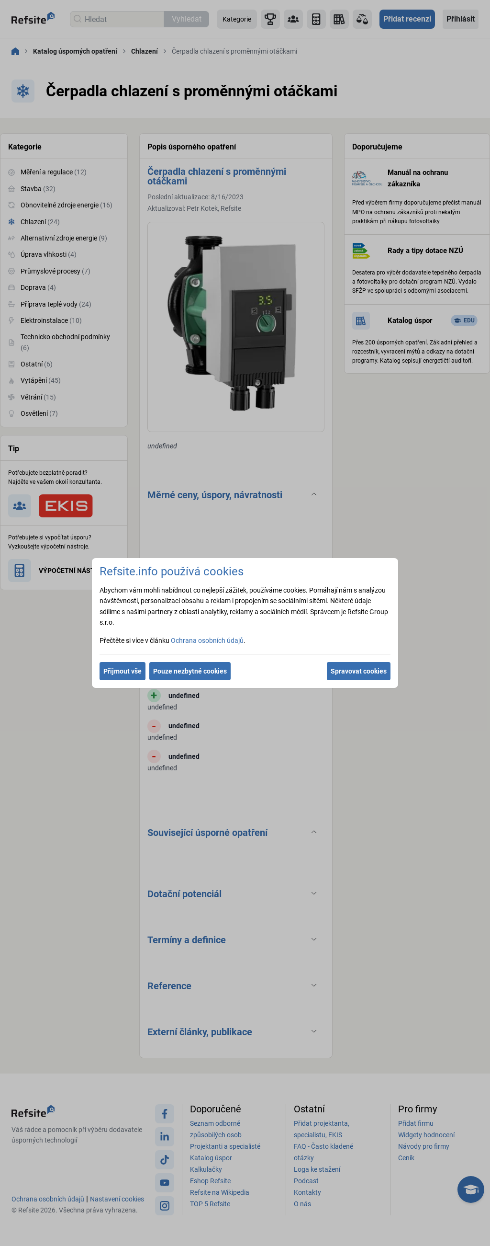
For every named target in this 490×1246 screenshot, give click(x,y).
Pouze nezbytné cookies (190, 671)
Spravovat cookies (359, 671)
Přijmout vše (122, 671)
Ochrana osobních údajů (207, 640)
